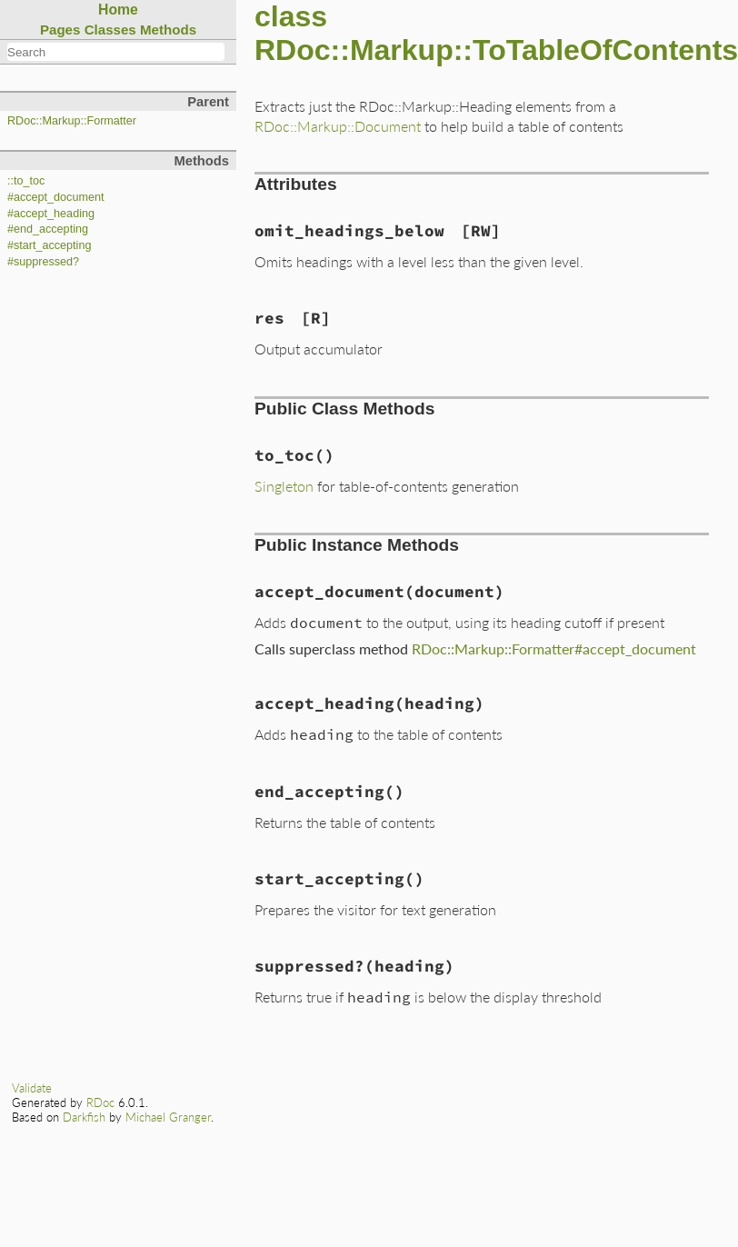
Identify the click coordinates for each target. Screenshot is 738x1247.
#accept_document (55, 197)
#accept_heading (51, 213)
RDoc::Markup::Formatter (71, 121)
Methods (168, 29)
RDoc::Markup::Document (337, 126)
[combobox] (115, 52)
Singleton (284, 485)
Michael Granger (168, 1117)
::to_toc (26, 181)
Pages (60, 29)
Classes (110, 29)
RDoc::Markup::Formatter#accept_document (554, 648)
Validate (32, 1088)
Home (118, 9)
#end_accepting (47, 229)
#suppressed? (43, 261)
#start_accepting (49, 245)
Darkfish (84, 1117)
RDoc (100, 1102)
